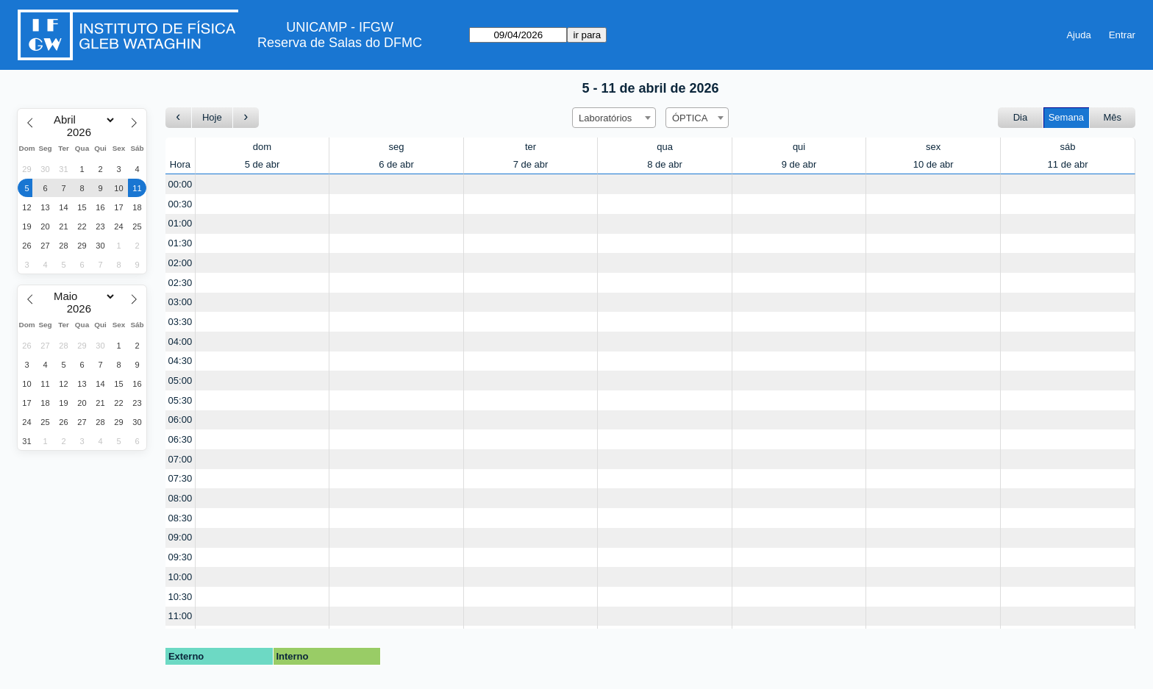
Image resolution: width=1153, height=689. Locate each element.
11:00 (180, 615)
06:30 (180, 439)
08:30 (180, 518)
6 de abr (396, 164)
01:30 (180, 243)
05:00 (180, 380)
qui (799, 146)
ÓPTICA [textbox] (689, 118)
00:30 (180, 204)
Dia (1020, 117)
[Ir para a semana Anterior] (178, 118)
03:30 (180, 321)
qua (665, 146)
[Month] (82, 119)
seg (396, 146)
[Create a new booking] (262, 184)
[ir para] (518, 35)
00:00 (180, 184)
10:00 (180, 576)
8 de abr (664, 164)
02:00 (180, 262)
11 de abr (1068, 164)
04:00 (180, 341)
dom (262, 146)
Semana (1066, 117)
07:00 (180, 459)
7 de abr (531, 164)
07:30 (180, 478)
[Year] (82, 132)
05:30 (180, 400)
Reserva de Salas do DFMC (339, 42)
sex (933, 146)
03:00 (180, 301)
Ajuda (1078, 34)
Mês (1113, 117)
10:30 (180, 596)
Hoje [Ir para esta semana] (212, 117)
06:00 (180, 419)
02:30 (180, 282)
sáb (1068, 146)
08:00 (180, 498)
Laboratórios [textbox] (605, 118)
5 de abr (262, 164)
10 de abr (933, 164)
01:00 (180, 223)
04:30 (180, 360)
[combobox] (614, 117)
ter (530, 146)
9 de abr (799, 164)
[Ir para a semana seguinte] (246, 118)
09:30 (180, 557)
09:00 (180, 537)
